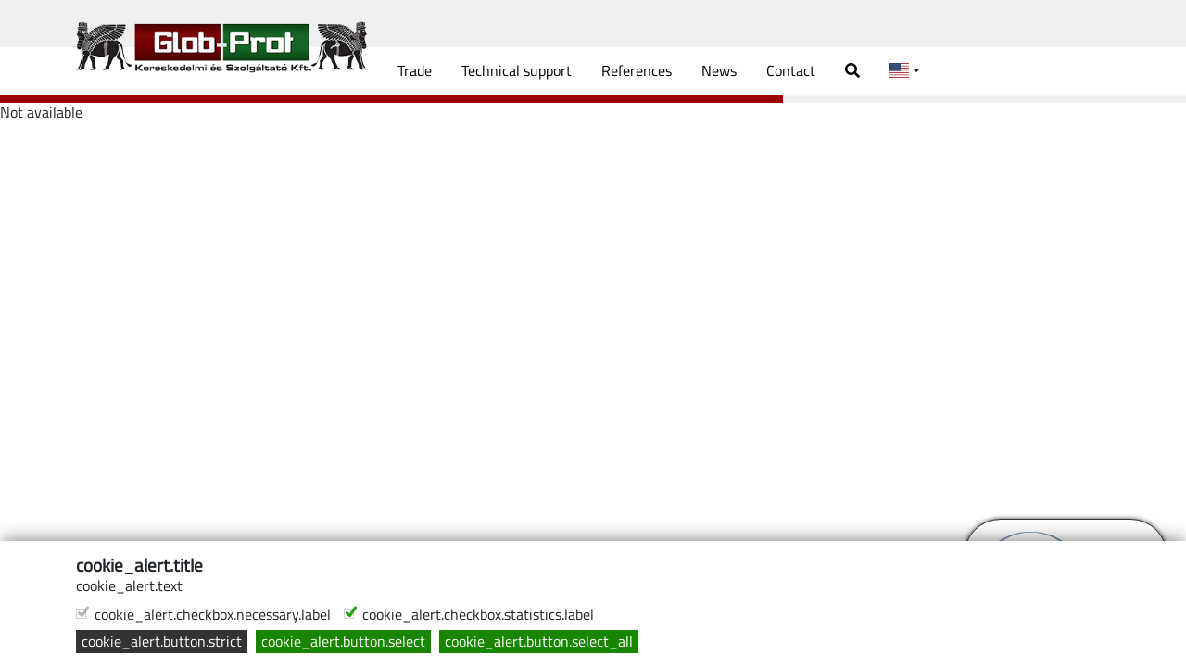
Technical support (516, 70)
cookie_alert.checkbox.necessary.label (213, 614)
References (636, 70)
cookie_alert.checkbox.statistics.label (478, 614)
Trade (414, 70)
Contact (790, 70)
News (719, 70)
